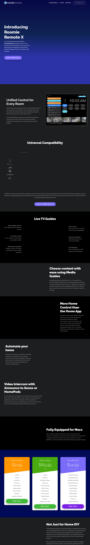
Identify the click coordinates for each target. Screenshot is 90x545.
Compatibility (53, 2)
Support (68, 2)
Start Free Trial (13, 58)
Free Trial (17, 501)
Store (62, 2)
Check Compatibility (45, 204)
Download (79, 2)
